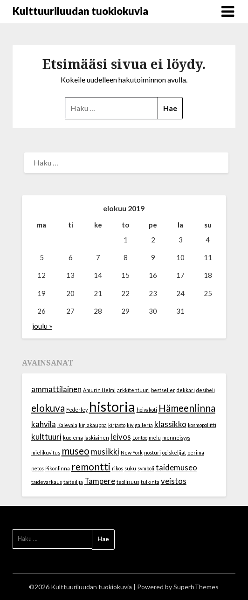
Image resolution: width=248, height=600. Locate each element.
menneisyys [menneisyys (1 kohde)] (176, 437)
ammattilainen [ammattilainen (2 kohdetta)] (56, 389)
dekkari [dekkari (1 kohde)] (186, 390)
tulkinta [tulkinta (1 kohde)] (150, 482)
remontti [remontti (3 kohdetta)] (90, 466)
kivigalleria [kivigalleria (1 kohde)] (140, 425)
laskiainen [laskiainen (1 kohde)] (96, 437)
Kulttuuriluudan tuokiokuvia (80, 11)
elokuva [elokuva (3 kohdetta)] (48, 408)
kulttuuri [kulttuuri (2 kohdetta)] (46, 436)
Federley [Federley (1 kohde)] (77, 410)
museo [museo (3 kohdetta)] (76, 450)
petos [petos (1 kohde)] (37, 468)
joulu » (42, 326)
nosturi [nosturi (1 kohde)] (152, 452)
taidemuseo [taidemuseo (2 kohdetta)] (176, 467)
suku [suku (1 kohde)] (130, 468)
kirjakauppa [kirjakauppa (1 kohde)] (93, 425)
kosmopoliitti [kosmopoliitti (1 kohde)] (202, 425)
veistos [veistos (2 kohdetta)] (173, 481)
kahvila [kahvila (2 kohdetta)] (43, 424)
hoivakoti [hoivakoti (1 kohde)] (147, 410)
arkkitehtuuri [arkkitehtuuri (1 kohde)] (133, 390)
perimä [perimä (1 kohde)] (195, 452)
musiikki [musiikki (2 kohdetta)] (105, 451)
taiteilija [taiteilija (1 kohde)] (73, 482)
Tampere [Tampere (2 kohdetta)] (99, 481)
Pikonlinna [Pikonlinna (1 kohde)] (57, 468)
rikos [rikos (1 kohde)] (117, 468)
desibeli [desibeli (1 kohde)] (205, 390)
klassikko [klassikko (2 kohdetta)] (170, 424)
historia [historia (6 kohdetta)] (112, 406)
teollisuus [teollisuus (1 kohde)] (128, 482)
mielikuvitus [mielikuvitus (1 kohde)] (45, 452)
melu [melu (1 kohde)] (155, 437)
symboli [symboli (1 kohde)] (146, 468)
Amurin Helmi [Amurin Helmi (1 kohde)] (99, 390)
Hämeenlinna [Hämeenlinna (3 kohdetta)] (186, 408)
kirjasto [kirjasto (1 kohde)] (116, 425)
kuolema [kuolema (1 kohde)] (73, 437)
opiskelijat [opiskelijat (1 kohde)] (174, 452)
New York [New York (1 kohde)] (132, 452)
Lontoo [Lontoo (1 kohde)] (139, 437)
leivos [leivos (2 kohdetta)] (120, 436)
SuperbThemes (196, 587)
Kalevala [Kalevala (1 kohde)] (67, 425)
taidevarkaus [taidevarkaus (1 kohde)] (46, 482)
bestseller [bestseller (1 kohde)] (163, 390)
